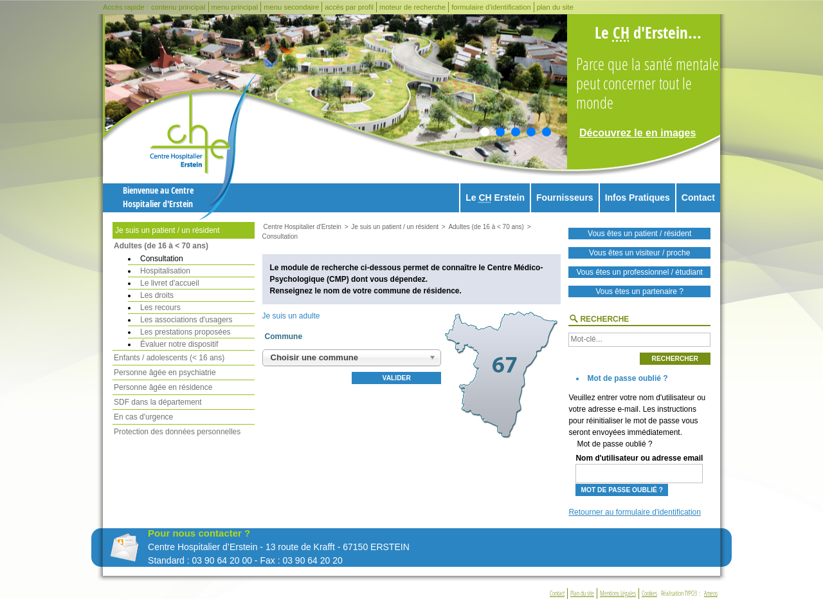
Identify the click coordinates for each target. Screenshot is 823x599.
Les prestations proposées (185, 331)
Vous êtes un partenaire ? (639, 291)
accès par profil (349, 7)
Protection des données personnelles (177, 431)
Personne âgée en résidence (163, 387)
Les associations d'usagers (186, 319)
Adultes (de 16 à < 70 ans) (161, 245)
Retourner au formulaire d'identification (634, 512)
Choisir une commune (315, 357)
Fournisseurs (564, 197)
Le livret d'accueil (169, 283)
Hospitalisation (165, 270)
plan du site (555, 7)
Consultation (161, 258)
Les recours (160, 307)
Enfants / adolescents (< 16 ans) (169, 357)
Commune (284, 336)
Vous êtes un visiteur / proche (639, 252)
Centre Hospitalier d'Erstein (302, 226)
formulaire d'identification (490, 7)
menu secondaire (291, 7)
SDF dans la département (158, 402)
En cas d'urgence (143, 416)
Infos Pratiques (637, 197)
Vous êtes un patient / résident (639, 233)
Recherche (604, 319)
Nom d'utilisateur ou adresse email (639, 468)
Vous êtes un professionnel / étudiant (639, 272)
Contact (698, 197)
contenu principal (178, 7)
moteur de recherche (412, 7)
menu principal (235, 7)
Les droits (157, 295)
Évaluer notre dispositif (179, 344)
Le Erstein (495, 197)
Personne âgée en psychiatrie (165, 372)
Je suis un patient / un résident (167, 230)
